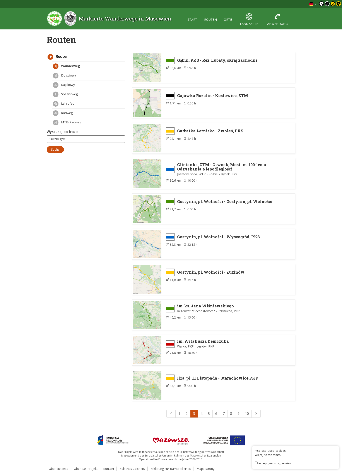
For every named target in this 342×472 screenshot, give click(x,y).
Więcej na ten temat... (268, 455)
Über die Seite (58, 469)
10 (247, 413)
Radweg (63, 113)
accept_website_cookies (274, 463)
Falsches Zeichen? (132, 469)
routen (210, 19)
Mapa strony (205, 469)
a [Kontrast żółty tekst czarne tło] (339, 4)
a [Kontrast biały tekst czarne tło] (327, 4)
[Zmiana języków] (313, 4)
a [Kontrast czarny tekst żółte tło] (333, 4)
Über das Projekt (86, 469)
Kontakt (108, 469)
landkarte (249, 19)
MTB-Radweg (67, 122)
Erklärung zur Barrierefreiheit (171, 469)
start (192, 19)
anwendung (277, 19)
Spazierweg (65, 94)
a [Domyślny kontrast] (322, 4)
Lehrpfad (63, 104)
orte (228, 19)
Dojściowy (64, 75)
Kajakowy (64, 85)
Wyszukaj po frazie (63, 131)
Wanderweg (66, 66)
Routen (58, 57)
